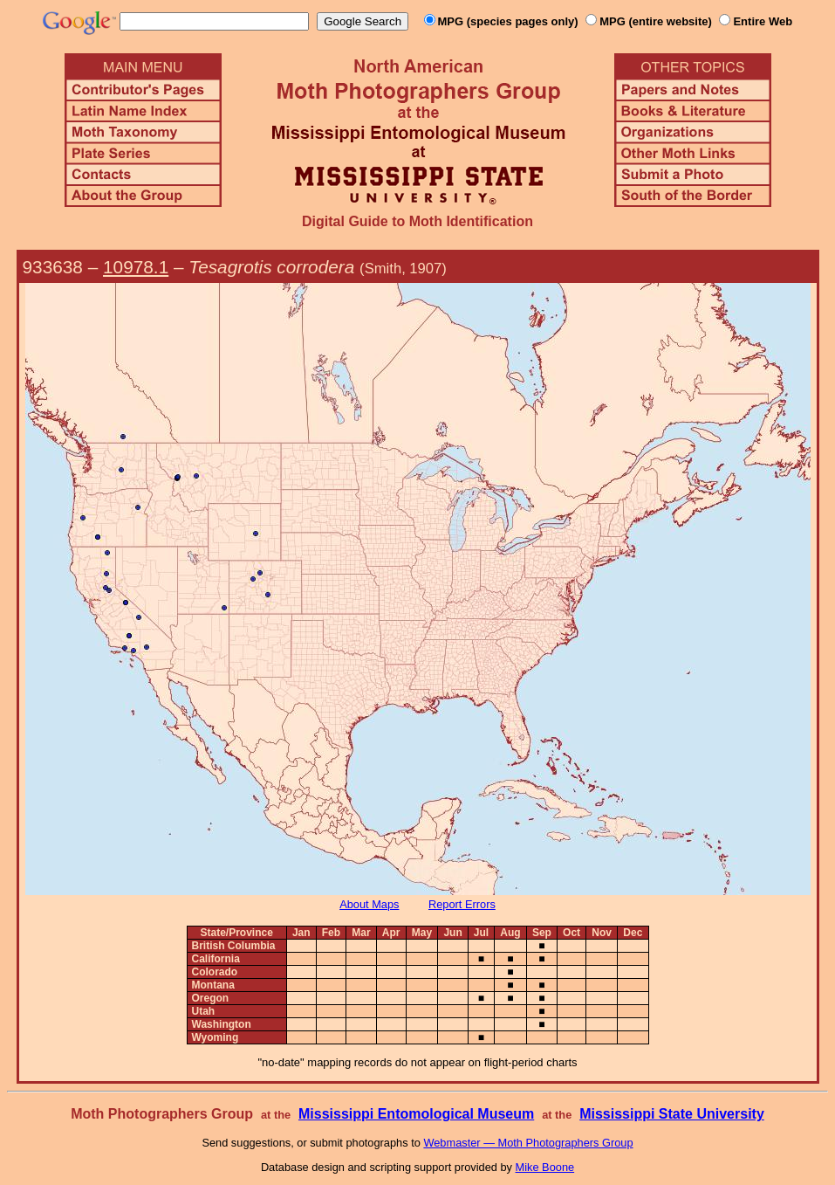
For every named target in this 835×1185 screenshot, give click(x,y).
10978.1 (135, 267)
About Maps (369, 904)
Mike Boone (545, 1167)
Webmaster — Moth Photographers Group (528, 1142)
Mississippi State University (671, 1113)
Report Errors (462, 904)
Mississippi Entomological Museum (416, 1113)
